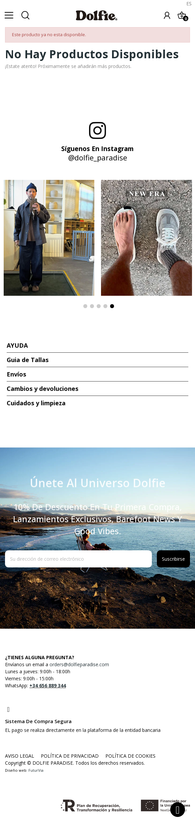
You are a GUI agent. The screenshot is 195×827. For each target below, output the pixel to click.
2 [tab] (92, 306)
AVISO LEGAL (19, 756)
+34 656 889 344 (47, 685)
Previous (15, 245)
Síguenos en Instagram (97, 148)
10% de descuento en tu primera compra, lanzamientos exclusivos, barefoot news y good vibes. (97, 519)
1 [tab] (85, 306)
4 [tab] (105, 306)
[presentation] (59, 584)
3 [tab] (99, 306)
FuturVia (35, 770)
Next (179, 245)
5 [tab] (112, 306)
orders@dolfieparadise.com (79, 664)
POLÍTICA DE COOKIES (130, 756)
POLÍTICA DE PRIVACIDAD (70, 756)
